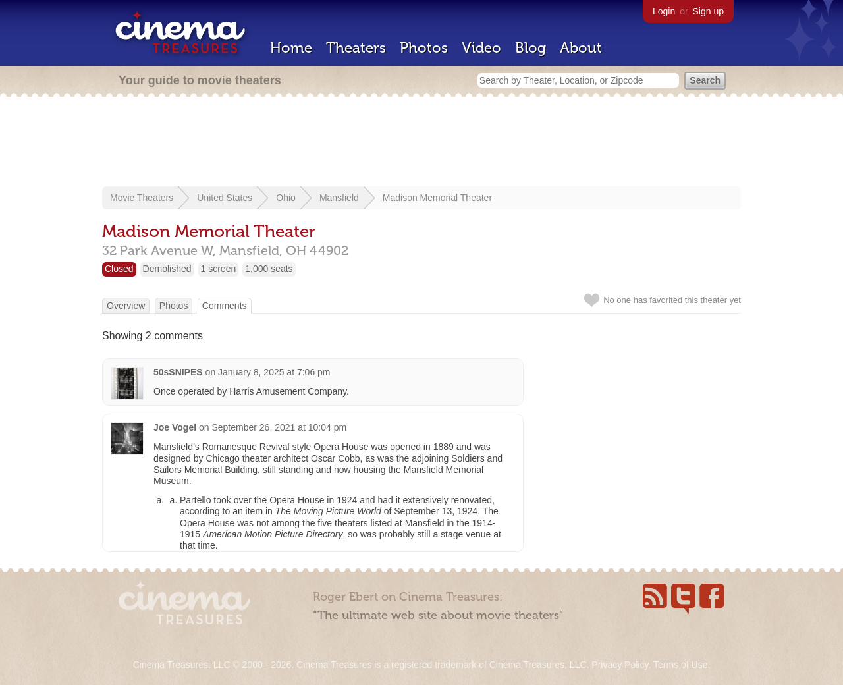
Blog (530, 48)
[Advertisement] (421, 143)
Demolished (167, 268)
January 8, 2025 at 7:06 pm (274, 372)
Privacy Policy (619, 664)
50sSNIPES (178, 372)
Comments (224, 305)
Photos (424, 48)
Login (664, 11)
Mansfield (339, 197)
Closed (119, 268)
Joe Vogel (174, 427)
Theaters (356, 48)
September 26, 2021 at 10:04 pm (278, 427)
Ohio (286, 197)
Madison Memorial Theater (437, 197)
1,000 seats (268, 268)
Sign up (708, 11)
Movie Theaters (141, 197)
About (581, 48)
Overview (126, 305)
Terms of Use (680, 664)
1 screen (218, 268)
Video (481, 48)
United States (224, 197)
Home (291, 48)
